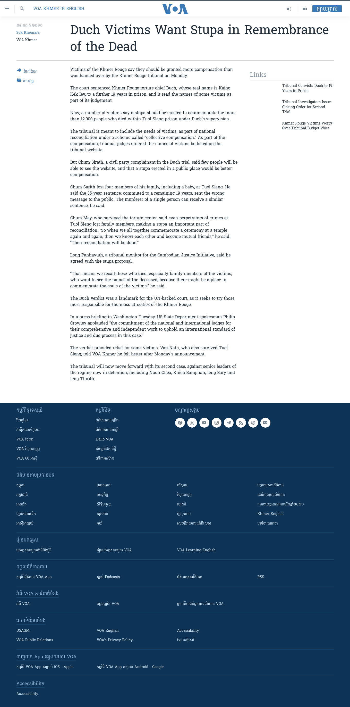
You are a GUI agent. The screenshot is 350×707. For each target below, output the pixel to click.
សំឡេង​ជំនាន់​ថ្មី (106, 449)
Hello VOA (105, 439)
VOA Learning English (196, 550)
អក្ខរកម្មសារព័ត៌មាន (271, 485)
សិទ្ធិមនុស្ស (104, 504)
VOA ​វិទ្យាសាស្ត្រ (28, 449)
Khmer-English (271, 514)
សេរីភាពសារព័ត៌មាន (271, 495)
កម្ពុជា (20, 485)
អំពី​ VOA (23, 604)
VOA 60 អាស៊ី (27, 458)
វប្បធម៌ (181, 504)
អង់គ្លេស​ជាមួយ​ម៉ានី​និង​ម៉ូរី (33, 550)
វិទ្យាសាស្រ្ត (184, 495)
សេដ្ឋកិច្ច (102, 495)
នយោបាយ (104, 485)
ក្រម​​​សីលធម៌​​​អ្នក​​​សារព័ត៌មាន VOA (200, 604)
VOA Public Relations (34, 640)
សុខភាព (102, 514)
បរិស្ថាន (182, 485)
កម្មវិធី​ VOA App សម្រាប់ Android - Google (130, 667)
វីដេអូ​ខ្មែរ (22, 420)
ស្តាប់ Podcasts (108, 577)
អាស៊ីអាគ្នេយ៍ (25, 523)
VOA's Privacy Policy (115, 640)
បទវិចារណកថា (268, 523)
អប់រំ (100, 523)
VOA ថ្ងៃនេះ (25, 439)
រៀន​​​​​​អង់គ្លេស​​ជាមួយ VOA (114, 550)
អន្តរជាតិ (22, 495)
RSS (261, 577)
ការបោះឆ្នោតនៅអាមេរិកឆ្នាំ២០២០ (281, 504)
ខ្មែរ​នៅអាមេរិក (26, 514)
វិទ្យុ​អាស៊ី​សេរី (185, 640)
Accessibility (188, 631)
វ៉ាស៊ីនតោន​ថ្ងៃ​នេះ (28, 430)
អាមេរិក (21, 504)
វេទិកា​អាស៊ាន (105, 458)
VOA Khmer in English (58, 9)
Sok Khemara (28, 33)
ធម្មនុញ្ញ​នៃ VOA (108, 604)
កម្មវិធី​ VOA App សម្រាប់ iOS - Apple (45, 667)
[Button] (27, 72)
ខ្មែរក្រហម (184, 514)
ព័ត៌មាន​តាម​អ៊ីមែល (189, 577)
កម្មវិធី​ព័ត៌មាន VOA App (34, 577)
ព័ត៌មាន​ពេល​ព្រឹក (107, 420)
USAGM (23, 631)
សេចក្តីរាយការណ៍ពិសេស (194, 523)
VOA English (108, 631)
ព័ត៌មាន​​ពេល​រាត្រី (107, 430)
